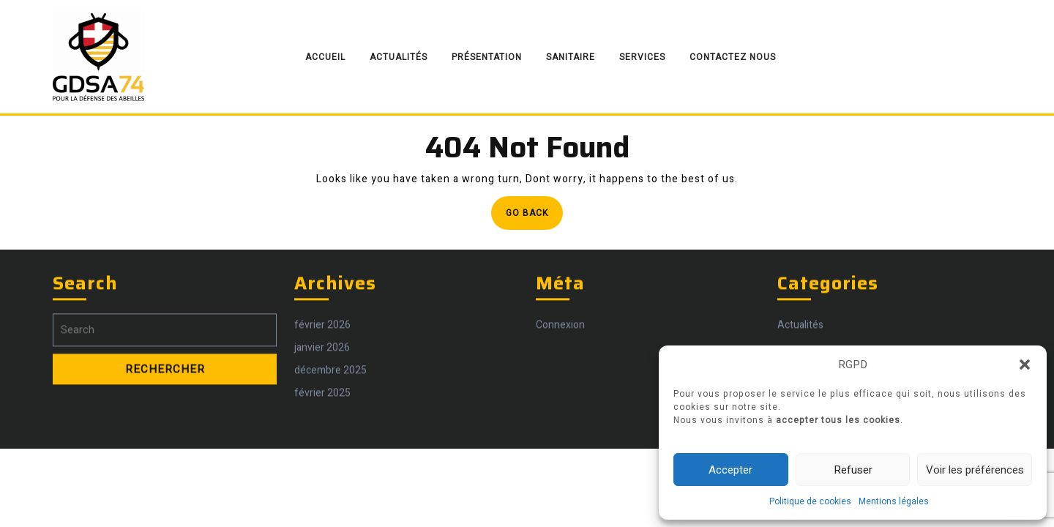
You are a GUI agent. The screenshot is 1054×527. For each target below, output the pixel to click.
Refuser (853, 470)
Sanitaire (570, 57)
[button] (1024, 364)
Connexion (560, 392)
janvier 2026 (322, 414)
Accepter (730, 470)
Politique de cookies (810, 501)
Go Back (534, 217)
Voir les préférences (975, 470)
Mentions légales (894, 501)
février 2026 (322, 392)
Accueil (325, 57)
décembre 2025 (330, 437)
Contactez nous (732, 57)
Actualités (398, 57)
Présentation (487, 57)
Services (642, 57)
